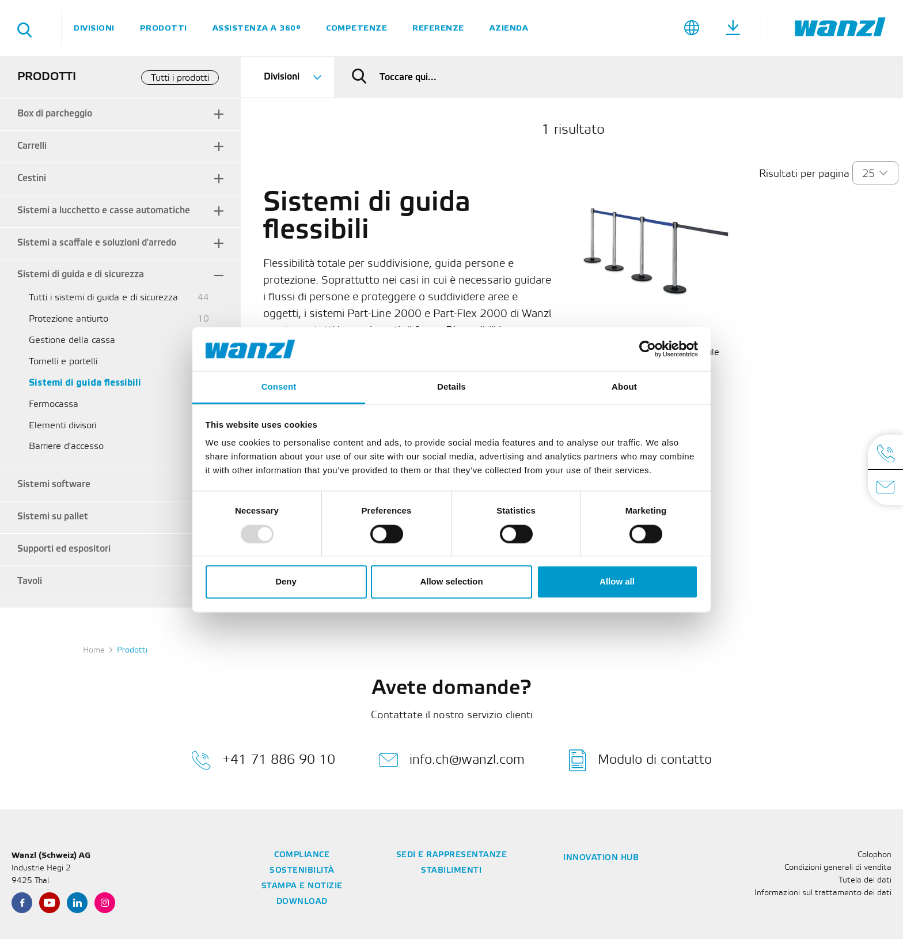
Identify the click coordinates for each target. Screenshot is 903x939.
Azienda (509, 28)
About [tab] (624, 387)
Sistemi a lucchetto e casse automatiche (103, 210)
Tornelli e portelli (63, 361)
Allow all (617, 582)
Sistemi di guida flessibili (85, 383)
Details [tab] (451, 387)
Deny (286, 582)
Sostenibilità (302, 870)
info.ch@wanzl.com (451, 760)
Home (94, 650)
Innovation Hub (601, 858)
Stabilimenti (451, 870)
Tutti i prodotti (180, 78)
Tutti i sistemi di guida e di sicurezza (103, 297)
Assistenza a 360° (257, 28)
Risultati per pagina (804, 174)
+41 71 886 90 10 (263, 760)
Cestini (31, 178)
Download (302, 902)
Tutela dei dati (864, 880)
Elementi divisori (62, 425)
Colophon (874, 855)
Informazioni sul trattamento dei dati (822, 893)
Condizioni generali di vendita (837, 868)
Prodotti (163, 28)
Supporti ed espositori (64, 549)
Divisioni (94, 28)
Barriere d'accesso (66, 446)
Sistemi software (53, 484)
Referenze (438, 28)
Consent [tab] (279, 387)
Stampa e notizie (302, 886)
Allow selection (451, 582)
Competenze (356, 28)
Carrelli (32, 146)
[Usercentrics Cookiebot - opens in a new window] (647, 348)
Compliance (301, 855)
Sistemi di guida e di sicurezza (80, 274)
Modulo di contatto (640, 760)
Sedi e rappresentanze (451, 855)
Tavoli (29, 581)
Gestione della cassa (72, 340)
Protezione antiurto (68, 319)
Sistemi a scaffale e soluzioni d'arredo (96, 243)
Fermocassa (53, 404)
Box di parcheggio (54, 114)
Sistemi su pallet (52, 516)
